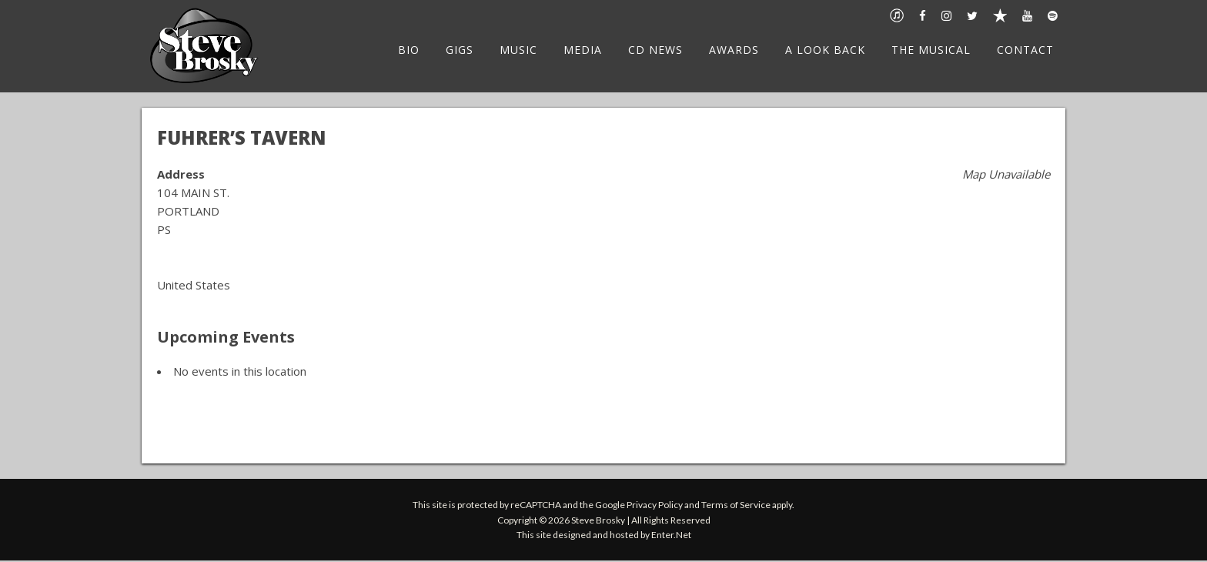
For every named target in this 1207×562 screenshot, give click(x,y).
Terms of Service (736, 504)
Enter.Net (671, 534)
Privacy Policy (655, 504)
